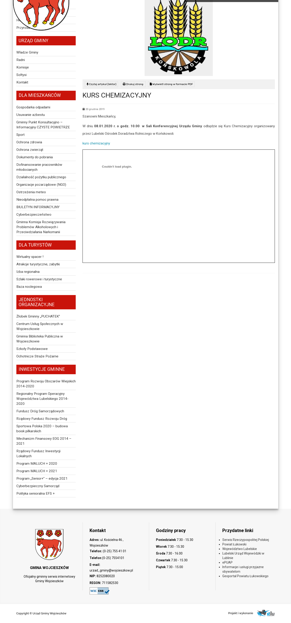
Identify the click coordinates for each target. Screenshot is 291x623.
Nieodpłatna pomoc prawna (37, 200)
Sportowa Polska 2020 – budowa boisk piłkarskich (42, 428)
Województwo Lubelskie (239, 549)
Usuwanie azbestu (30, 115)
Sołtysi (21, 75)
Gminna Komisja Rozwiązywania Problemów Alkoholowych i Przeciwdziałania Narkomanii (40, 227)
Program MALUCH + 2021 (36, 471)
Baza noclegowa (29, 287)
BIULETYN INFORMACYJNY (38, 207)
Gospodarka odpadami (33, 107)
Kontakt (22, 82)
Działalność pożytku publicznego (41, 177)
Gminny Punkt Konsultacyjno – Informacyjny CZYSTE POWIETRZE (43, 124)
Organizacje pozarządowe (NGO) (41, 185)
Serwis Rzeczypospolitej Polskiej (245, 540)
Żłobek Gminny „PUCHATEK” (38, 316)
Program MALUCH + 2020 (36, 464)
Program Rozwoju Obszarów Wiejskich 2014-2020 (46, 383)
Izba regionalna (28, 272)
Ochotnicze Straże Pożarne (37, 356)
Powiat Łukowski (234, 544)
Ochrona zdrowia (29, 142)
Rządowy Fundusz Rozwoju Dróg (41, 419)
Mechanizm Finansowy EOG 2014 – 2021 (43, 441)
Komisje (22, 67)
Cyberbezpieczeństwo (33, 215)
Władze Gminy (27, 52)
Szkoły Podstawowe (32, 349)
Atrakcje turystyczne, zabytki (38, 264)
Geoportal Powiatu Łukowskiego (245, 576)
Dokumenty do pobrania (34, 157)
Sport (20, 135)
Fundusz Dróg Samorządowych (40, 411)
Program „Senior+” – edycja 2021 (42, 478)
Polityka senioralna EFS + (35, 493)
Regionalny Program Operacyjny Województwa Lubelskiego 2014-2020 (42, 399)
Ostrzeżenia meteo (31, 192)
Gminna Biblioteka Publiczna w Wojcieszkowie (39, 338)
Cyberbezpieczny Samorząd (37, 486)
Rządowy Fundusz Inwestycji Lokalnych (38, 453)
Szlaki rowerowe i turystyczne (39, 279)
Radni (20, 60)
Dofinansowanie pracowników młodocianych (39, 167)
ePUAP (227, 562)
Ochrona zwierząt (29, 150)
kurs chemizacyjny (96, 143)
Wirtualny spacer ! (29, 257)
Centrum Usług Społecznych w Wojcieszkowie (39, 326)
